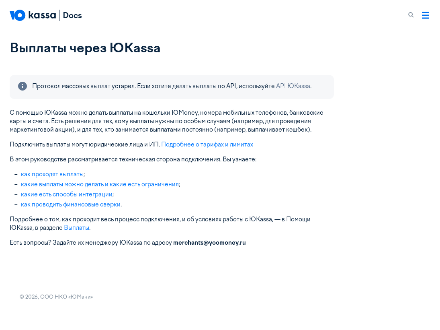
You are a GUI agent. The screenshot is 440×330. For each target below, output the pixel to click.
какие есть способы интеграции (67, 194)
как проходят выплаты (52, 174)
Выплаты (76, 227)
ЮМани (80, 297)
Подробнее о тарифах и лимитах (207, 144)
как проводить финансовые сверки (71, 204)
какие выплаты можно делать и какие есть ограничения (100, 184)
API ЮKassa (293, 86)
